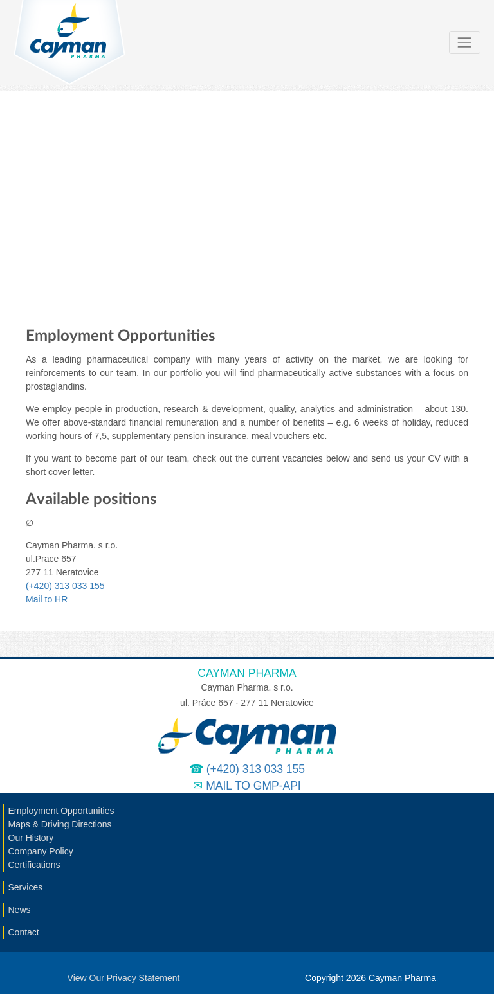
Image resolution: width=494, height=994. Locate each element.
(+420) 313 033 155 (65, 586)
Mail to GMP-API (253, 785)
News (19, 910)
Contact (23, 932)
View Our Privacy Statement (124, 978)
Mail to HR (47, 599)
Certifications (34, 865)
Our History (31, 838)
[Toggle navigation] (464, 42)
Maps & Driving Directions (60, 824)
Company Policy (40, 851)
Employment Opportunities (61, 811)
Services (25, 887)
